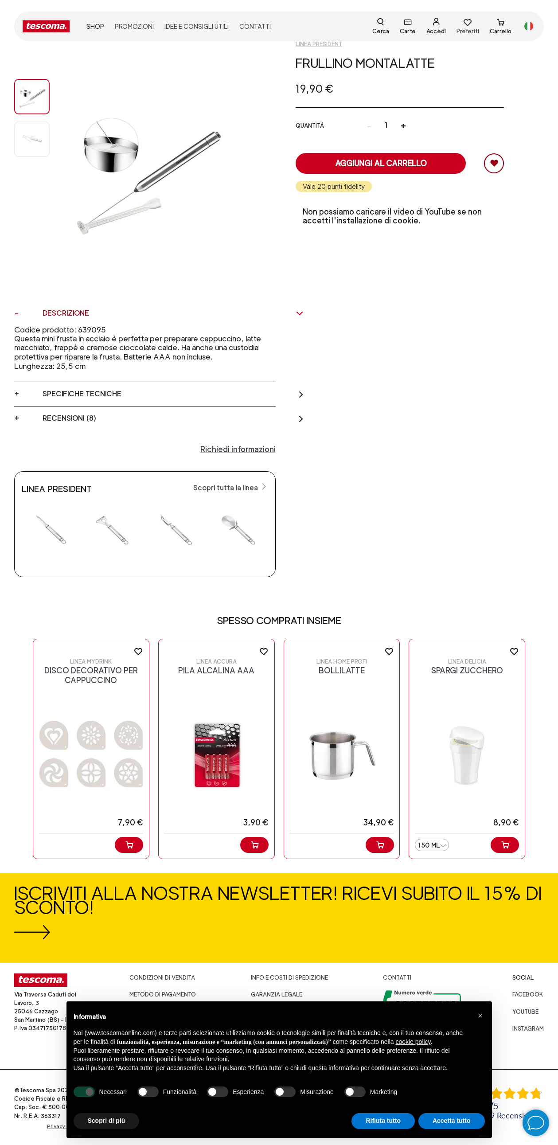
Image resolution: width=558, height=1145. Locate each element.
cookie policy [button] (412, 1041)
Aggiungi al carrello (381, 163)
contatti (255, 26)
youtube (525, 1011)
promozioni (134, 26)
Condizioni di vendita (162, 977)
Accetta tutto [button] (452, 1120)
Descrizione (173, 313)
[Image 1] (32, 139)
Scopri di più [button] (106, 1120)
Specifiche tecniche (173, 394)
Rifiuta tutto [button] (383, 1120)
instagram (528, 1028)
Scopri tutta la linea (230, 487)
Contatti (397, 977)
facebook (527, 994)
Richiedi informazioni (238, 449)
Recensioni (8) (173, 418)
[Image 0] (32, 96)
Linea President (319, 44)
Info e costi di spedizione (289, 977)
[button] (480, 1015)
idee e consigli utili (196, 26)
